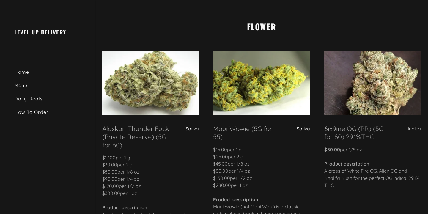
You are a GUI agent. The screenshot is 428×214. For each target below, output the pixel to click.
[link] (40, 33)
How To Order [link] (31, 112)
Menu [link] (20, 85)
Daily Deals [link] (28, 99)
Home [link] (21, 72)
